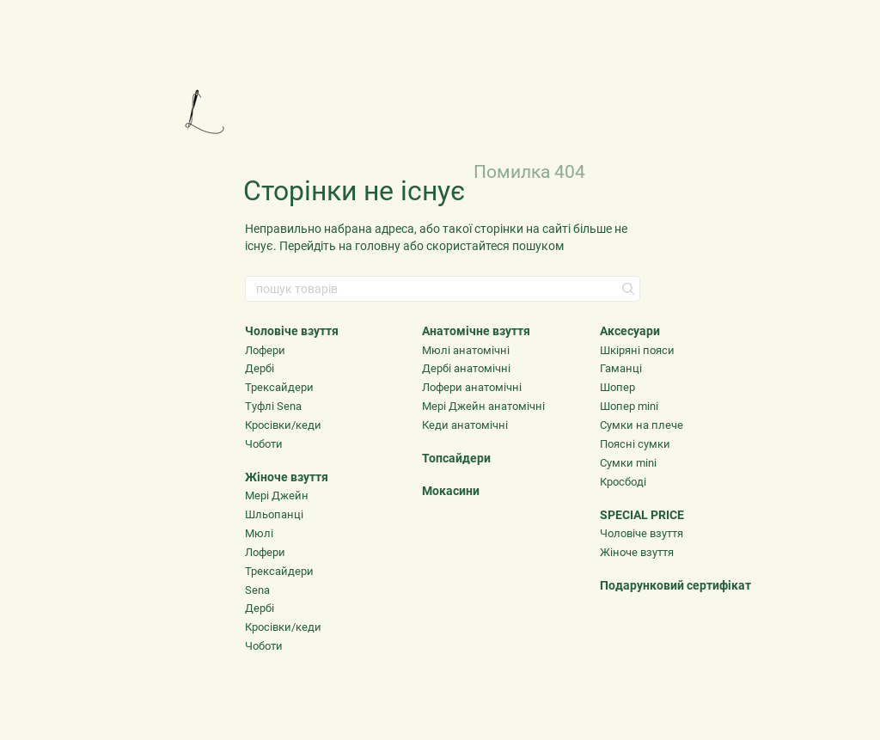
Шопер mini (629, 406)
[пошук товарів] (626, 289)
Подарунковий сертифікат (675, 585)
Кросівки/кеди (283, 425)
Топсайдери (456, 458)
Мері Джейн (277, 495)
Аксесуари (630, 331)
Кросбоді (623, 481)
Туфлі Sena (273, 406)
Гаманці (621, 368)
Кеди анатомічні (465, 425)
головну (377, 246)
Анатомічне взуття (476, 331)
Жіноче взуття (286, 477)
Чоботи (264, 443)
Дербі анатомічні (466, 368)
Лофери (265, 350)
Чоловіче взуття (292, 331)
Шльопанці (274, 514)
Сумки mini (628, 462)
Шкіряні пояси (637, 350)
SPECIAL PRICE (642, 515)
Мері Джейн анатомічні (483, 406)
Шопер (617, 387)
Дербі (259, 368)
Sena (257, 590)
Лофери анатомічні (472, 387)
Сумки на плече (641, 425)
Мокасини (451, 491)
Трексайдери (279, 387)
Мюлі (259, 533)
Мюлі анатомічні (466, 350)
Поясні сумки (635, 443)
